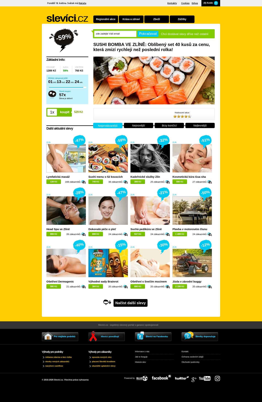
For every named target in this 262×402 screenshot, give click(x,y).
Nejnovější (138, 125)
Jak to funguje (141, 357)
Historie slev (140, 362)
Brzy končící (169, 125)
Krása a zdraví (131, 19)
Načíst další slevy (130, 303)
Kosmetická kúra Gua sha (189, 176)
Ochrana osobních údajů (192, 357)
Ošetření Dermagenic (60, 281)
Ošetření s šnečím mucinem (148, 281)
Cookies (185, 3)
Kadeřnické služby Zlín (145, 176)
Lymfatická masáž (58, 176)
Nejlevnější (200, 125)
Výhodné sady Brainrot (103, 281)
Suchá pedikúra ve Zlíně (146, 229)
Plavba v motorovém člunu (189, 229)
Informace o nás (142, 351)
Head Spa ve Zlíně (58, 229)
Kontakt (185, 351)
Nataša (82, 3)
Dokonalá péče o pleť (102, 229)
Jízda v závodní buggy (186, 281)
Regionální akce (106, 19)
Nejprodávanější (108, 125)
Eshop (195, 3)
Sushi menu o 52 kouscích (105, 176)
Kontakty (172, 3)
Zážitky (182, 19)
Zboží (156, 19)
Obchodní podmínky (190, 362)
